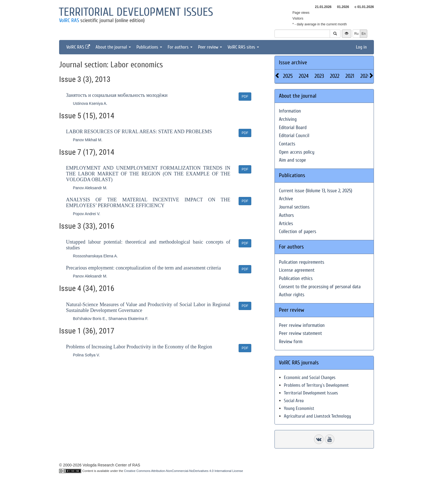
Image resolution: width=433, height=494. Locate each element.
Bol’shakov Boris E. (89, 318)
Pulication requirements (301, 262)
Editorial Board (293, 127)
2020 (365, 76)
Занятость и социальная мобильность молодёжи (117, 95)
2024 (303, 76)
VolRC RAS (69, 20)
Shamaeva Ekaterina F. (128, 318)
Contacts (287, 144)
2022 (334, 76)
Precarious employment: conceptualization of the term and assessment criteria (143, 268)
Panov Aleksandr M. (90, 188)
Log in (361, 47)
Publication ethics (296, 278)
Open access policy (297, 152)
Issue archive (293, 62)
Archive (286, 199)
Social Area (294, 400)
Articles (286, 223)
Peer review (210, 47)
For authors (180, 47)
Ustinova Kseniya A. (90, 103)
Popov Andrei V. (86, 214)
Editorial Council (294, 135)
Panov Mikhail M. (87, 140)
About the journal (113, 47)
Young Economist (299, 408)
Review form (290, 342)
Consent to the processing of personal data (320, 287)
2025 (288, 76)
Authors (286, 215)
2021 (349, 76)
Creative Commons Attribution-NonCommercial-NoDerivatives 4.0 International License (183, 470)
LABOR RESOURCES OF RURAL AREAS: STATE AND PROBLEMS (139, 131)
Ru (356, 34)
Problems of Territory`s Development (316, 385)
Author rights (291, 295)
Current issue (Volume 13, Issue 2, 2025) (315, 191)
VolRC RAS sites (243, 47)
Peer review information (302, 325)
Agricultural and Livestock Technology (317, 416)
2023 (319, 76)
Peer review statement (300, 333)
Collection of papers (297, 231)
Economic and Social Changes (310, 377)
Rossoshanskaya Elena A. (95, 256)
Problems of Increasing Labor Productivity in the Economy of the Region (139, 346)
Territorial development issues (136, 12)
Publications (149, 47)
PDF (245, 96)
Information (290, 111)
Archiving (288, 119)
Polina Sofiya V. (86, 355)
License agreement (297, 270)
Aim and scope (292, 160)
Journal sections (294, 207)
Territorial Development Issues (311, 393)
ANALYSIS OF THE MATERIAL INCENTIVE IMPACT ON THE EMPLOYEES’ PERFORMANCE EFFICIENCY (148, 202)
